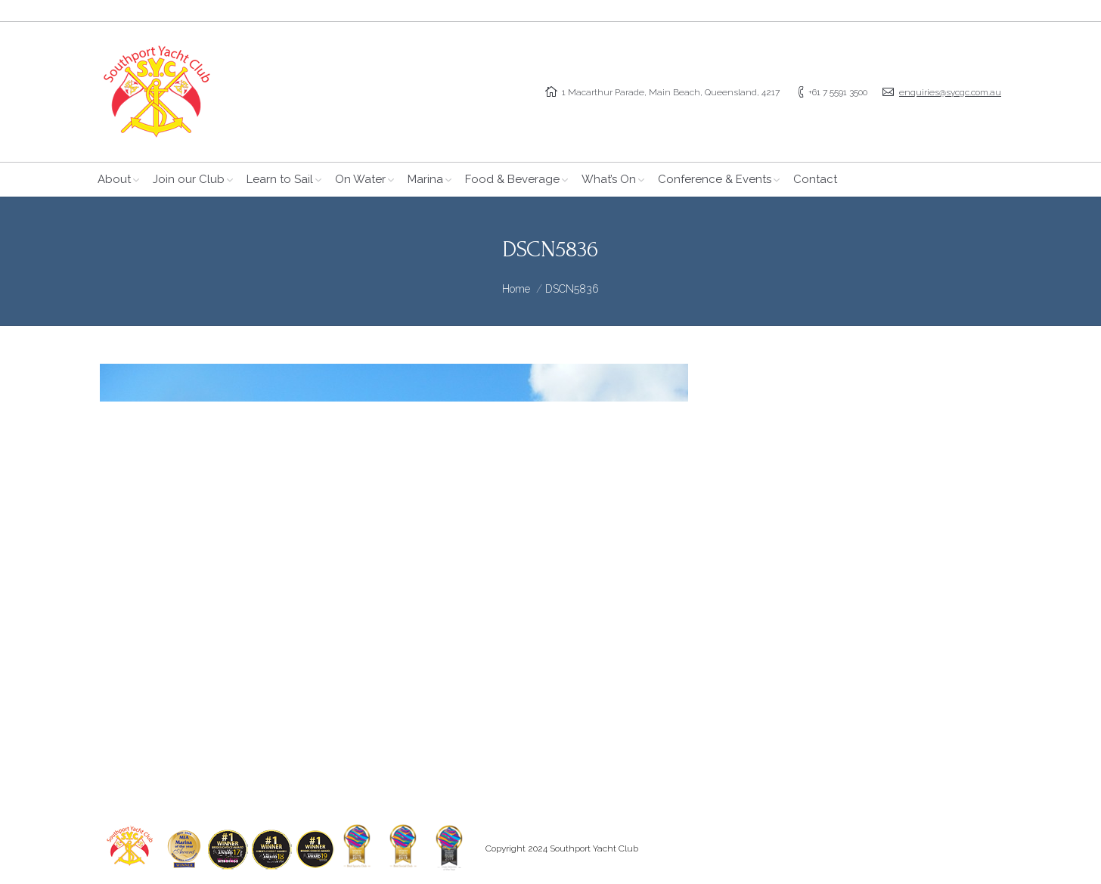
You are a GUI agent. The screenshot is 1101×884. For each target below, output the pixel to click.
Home (516, 289)
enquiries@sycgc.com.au (950, 92)
